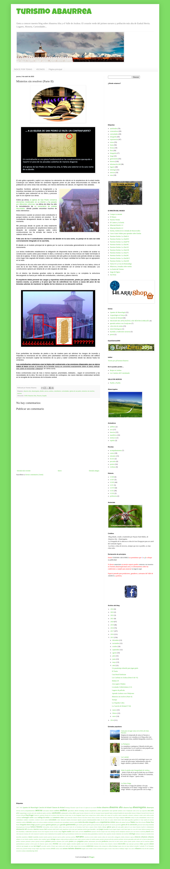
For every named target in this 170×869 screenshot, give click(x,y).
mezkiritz (100, 834)
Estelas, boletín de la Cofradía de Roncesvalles (125, 231)
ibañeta (100, 827)
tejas (128, 846)
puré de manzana (145, 841)
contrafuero (19, 820)
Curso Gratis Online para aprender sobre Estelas (125, 233)
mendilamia (71, 834)
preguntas (80, 841)
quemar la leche (29, 844)
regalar (69, 844)
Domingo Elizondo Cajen (71, 807)
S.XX (112, 491)
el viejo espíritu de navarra (146, 820)
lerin (17, 831)
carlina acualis (150, 815)
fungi (111, 156)
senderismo (90, 846)
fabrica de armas (120, 822)
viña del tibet (145, 848)
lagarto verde (120, 829)
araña (134, 810)
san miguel (37, 846)
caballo (98, 815)
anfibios (112, 427)
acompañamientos (116, 450)
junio (114, 659)
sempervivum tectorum (80, 846)
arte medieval (38, 813)
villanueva (138, 848)
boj (61, 815)
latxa (152, 829)
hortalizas (79, 827)
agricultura (71, 810)
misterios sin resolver (88, 391)
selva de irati (69, 846)
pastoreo (83, 839)
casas (35, 817)
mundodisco (25, 837)
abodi (22, 810)
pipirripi (37, 841)
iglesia (109, 827)
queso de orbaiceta (39, 844)
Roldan (99, 807)
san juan (31, 846)
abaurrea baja (127, 807)
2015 (112, 637)
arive (18, 813)
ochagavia (117, 837)
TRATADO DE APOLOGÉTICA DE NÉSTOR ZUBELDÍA (129, 321)
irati (45, 829)
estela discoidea (83, 822)
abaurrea (105, 807)
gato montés (79, 824)
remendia (73, 844)
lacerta (111, 829)
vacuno (110, 848)
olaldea (123, 837)
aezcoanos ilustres (48, 810)
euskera (98, 822)
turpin (83, 848)
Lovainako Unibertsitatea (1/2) (122, 687)
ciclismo (97, 817)
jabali (54, 829)
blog (27, 815)
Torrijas (114, 700)
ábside (42, 391)
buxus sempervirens (90, 815)
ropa (127, 844)
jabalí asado (59, 829)
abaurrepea (150, 807)
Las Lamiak (125, 757)
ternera (18, 848)
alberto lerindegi (79, 810)
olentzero (127, 837)
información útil (115, 164)
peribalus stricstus (123, 839)
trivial (53, 848)
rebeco (50, 844)
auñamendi (64, 813)
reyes (82, 844)
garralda (63, 825)
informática (30, 829)
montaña (148, 834)
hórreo (95, 827)
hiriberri (33, 827)
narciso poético (61, 837)
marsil (148, 831)
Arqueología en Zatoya (117, 315)
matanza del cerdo (29, 834)
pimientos (28, 841)
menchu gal (65, 834)
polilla (66, 841)
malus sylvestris (79, 831)
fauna (112, 145)
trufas (60, 848)
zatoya (24, 851)
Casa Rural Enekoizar (119, 674)
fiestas (112, 148)
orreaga (53, 839)
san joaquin (25, 846)
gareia (58, 824)
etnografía (113, 137)
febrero (114, 713)
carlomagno (25, 817)
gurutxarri (139, 824)
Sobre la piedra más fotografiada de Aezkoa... (135, 770)
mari (106, 831)
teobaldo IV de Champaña (147, 846)
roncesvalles (122, 844)
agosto (114, 653)
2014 (112, 720)
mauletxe (42, 834)
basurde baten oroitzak (111, 813)
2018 (112, 628)
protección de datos (114, 841)
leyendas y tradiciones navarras (120, 332)
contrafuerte (57, 391)
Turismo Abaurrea (54, 12)
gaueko (84, 824)
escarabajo (66, 822)
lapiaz (129, 829)
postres (112, 464)
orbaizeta (151, 837)
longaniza (46, 831)
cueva (46, 820)
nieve (95, 837)
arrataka (29, 813)
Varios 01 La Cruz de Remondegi (121, 264)
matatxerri (36, 834)
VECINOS (40, 69)
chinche (75, 817)
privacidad (98, 841)
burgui (83, 815)
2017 (112, 631)
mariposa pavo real (130, 831)
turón (87, 848)
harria (144, 824)
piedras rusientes (20, 841)
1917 (17, 807)
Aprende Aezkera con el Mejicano (123, 693)
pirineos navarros (56, 841)
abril (114, 665)
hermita (151, 824)
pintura (33, 841)
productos (105, 841)
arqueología (23, 813)
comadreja (110, 817)
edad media (124, 820)
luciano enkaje (58, 831)
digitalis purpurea (82, 820)
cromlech (37, 820)
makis (73, 831)
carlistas (18, 817)
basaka (102, 813)
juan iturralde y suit (93, 829)
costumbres (31, 820)
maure (46, 834)
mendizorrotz (78, 834)
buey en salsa (72, 815)
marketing (143, 831)
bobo (58, 815)
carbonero (130, 815)
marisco (138, 831)
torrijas (34, 848)
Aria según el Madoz (118, 684)
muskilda (36, 837)
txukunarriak (100, 848)
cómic (58, 820)
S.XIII (112, 477)
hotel (84, 827)
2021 (112, 618)
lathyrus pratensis (146, 829)
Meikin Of (115, 681)
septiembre (116, 650)
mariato (117, 831)
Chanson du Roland (58, 807)
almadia (87, 810)
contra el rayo (150, 817)
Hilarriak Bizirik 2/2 (116, 228)
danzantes (63, 820)
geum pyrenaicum (95, 824)
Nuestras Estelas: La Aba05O (119, 239)
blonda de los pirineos (50, 815)
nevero (92, 837)
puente (130, 841)
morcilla (18, 837)
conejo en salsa (135, 817)
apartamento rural (107, 810)
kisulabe (106, 829)
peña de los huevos (142, 839)
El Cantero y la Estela (117, 222)
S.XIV (112, 480)
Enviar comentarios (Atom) (34, 475)
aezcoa (46, 391)
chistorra (79, 817)
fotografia (113, 153)
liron (43, 831)
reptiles (112, 440)
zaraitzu (151, 848)
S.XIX (112, 482)
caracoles (125, 815)
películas (111, 839)
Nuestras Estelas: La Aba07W (119, 242)
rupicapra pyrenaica (134, 844)
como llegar (116, 817)
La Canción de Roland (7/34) (121, 706)
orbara (18, 839)
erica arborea (39, 822)
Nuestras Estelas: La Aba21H (119, 250)
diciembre (115, 640)
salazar (151, 844)
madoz (69, 831)
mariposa (122, 831)
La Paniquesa (125, 744)
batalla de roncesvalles (124, 813)
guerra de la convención (129, 825)
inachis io (143, 827)
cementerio (56, 817)
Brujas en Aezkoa (115, 370)
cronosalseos (114, 131)
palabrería (71, 839)
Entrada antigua (94, 471)
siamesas (96, 846)
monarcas (143, 834)
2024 (112, 609)
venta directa (115, 848)
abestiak (18, 810)
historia (112, 161)
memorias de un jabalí (54, 834)
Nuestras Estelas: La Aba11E (119, 247)
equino (34, 822)
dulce (98, 820)
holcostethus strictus (48, 827)
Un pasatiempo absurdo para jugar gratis (125, 668)
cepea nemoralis (68, 817)
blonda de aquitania (39, 815)
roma (106, 844)
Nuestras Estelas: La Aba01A (119, 236)
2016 (112, 634)
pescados (113, 461)
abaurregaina (35, 391)
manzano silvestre (96, 831)
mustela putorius (47, 837)
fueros (29, 825)
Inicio (60, 471)
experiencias (114, 139)
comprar (121, 817)
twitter (91, 848)
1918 (21, 807)
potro (75, 841)
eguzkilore (136, 820)
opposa (132, 837)
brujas (66, 815)
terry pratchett (24, 848)
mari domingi (111, 831)
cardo (144, 815)
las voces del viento (136, 829)
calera (102, 815)
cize (101, 817)
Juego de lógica (115, 272)
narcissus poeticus (70, 837)
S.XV (112, 485)
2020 (112, 622)
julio (114, 656)
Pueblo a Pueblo (115, 383)
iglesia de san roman (130, 827)
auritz (44, 813)
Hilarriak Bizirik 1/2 (116, 225)
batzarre (134, 813)
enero (114, 716)
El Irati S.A (82, 807)
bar (94, 813)
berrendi (143, 813)
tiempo (30, 848)
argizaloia (144, 810)
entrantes (113, 456)
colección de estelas (116, 326)
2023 (112, 612)
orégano (58, 839)
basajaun (98, 813)
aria (149, 811)
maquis (103, 831)
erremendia (57, 822)
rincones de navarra (99, 844)
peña (135, 839)
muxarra (55, 837)
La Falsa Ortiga (126, 783)
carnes (112, 453)
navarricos (87, 837)
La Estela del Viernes (117, 269)
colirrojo (104, 817)
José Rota (113, 275)
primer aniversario (89, 841)
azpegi (77, 813)
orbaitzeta (144, 837)
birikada (23, 815)
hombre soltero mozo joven (61, 827)
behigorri (138, 813)
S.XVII (112, 488)
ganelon (43, 824)
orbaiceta (137, 837)
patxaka (102, 839)
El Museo (113, 217)
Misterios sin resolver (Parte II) (122, 697)
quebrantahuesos (20, 844)
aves (111, 430)
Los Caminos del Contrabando (120, 373)
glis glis (103, 824)
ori (21, 839)
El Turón (115, 671)
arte (33, 813)
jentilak (85, 829)
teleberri (132, 846)
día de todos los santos (107, 820)
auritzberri (49, 813)
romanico (110, 844)
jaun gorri (74, 829)
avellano (70, 813)
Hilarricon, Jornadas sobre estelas (121, 266)
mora (152, 834)
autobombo (113, 128)
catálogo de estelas (43, 817)
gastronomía (114, 159)
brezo (63, 815)
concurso (127, 817)
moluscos (113, 438)
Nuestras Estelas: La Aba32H (119, 261)
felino (136, 822)
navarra (19, 393)
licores (112, 459)
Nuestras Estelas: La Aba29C (119, 255)
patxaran (106, 839)
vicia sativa (131, 848)
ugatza (106, 848)
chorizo (89, 817)
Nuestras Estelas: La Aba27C (119, 253)
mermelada (84, 834)
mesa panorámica (93, 834)
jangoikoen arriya (67, 829)
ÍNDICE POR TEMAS (23, 69)
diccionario (74, 820)
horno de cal (73, 827)
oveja (62, 839)
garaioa (48, 825)
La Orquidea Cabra (118, 703)
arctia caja (139, 810)
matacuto (21, 834)
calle (105, 815)
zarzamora (19, 851)
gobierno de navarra (110, 824)
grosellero (118, 824)
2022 (112, 615)
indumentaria (150, 827)
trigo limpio (43, 848)
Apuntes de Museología (117, 312)
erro (61, 822)
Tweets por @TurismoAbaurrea (118, 361)
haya (147, 824)
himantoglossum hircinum (23, 827)
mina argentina (107, 834)
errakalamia (50, 822)
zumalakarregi (30, 851)
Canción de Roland (116, 318)
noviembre (116, 643)
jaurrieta (80, 829)
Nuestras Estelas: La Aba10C (119, 244)
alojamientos (93, 810)
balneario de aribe (88, 813)
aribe (152, 811)
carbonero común (138, 815)
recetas (55, 844)
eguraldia (130, 820)
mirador (114, 834)
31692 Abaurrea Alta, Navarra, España (35, 395)
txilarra (95, 848)
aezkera (56, 811)
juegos (101, 829)
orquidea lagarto (46, 839)
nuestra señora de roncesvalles (106, 837)
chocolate (84, 817)
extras (112, 142)
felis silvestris (142, 822)
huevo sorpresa (90, 827)
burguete (78, 815)
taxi (125, 846)
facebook (128, 822)
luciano (52, 831)
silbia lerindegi (113, 846)
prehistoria (113, 496)
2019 (112, 625)
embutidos (19, 822)
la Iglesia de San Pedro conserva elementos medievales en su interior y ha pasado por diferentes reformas (36, 202)
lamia (125, 829)
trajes (37, 848)
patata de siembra (90, 839)
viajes (126, 848)
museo (30, 837)
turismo (65, 848)
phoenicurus (150, 839)
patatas (97, 839)
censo (62, 817)
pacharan (66, 839)
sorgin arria (121, 846)
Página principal (55, 69)
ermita (45, 822)
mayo (114, 662)
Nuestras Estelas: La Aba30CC (120, 258)
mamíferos (113, 435)
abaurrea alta (27, 391)
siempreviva (105, 846)
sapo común (59, 846)
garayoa (53, 825)
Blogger (91, 857)
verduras (113, 467)
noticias (112, 172)
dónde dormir (117, 820)
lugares (112, 167)
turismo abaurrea (74, 848)
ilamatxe (138, 827)
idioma (104, 827)
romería (115, 844)
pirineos (48, 841)
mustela (41, 837)
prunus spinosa (124, 841)
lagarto (115, 829)
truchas (57, 848)
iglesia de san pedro (75, 391)
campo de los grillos (112, 815)
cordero (25, 820)
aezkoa (51, 391)
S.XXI (112, 493)
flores (18, 824)
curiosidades (65, 391)
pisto (63, 841)
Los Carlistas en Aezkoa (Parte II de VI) (125, 678)
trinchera (48, 848)
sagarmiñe (146, 844)
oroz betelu (25, 839)
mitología (113, 170)
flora (111, 150)
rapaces (47, 844)
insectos (112, 432)
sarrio (63, 846)
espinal (76, 822)
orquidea (31, 839)
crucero (42, 820)
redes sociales (62, 844)
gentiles (89, 824)
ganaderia (38, 824)
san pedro (43, 846)
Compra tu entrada (116, 214)
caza (51, 817)
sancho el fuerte (51, 846)
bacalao (82, 813)
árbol (36, 851)
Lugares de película (118, 690)
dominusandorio (92, 820)
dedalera (68, 820)
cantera (120, 815)
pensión (116, 839)
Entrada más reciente (24, 471)
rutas (111, 175)
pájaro (152, 841)
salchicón (18, 846)
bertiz (147, 813)
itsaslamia (49, 829)
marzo (114, 710)
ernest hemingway (116, 329)
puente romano (136, 841)
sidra (100, 846)
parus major (78, 839)
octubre (115, 646)
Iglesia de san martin (91, 807)
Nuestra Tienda (115, 220)
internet (41, 829)
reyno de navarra (88, 844)
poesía (112, 334)
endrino (24, 822)
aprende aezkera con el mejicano (120, 323)
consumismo (142, 817)
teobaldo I (137, 846)
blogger (31, 815)
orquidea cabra (37, 839)
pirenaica (42, 841)
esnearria (71, 822)
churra (93, 817)
